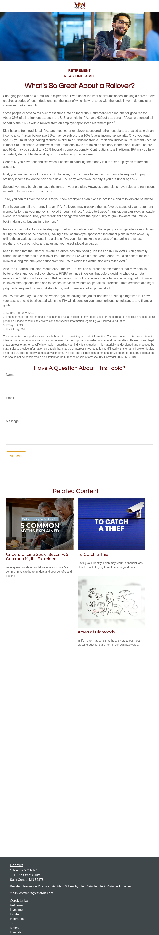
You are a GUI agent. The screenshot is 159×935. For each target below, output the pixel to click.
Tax (12, 923)
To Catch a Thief (94, 554)
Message (12, 421)
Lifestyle (16, 932)
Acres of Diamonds (96, 632)
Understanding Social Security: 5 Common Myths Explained (37, 556)
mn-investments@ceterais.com (31, 893)
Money (14, 928)
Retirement (17, 905)
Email (10, 398)
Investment (17, 909)
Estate (14, 914)
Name (10, 374)
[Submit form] (16, 456)
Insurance (17, 918)
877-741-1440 (29, 870)
